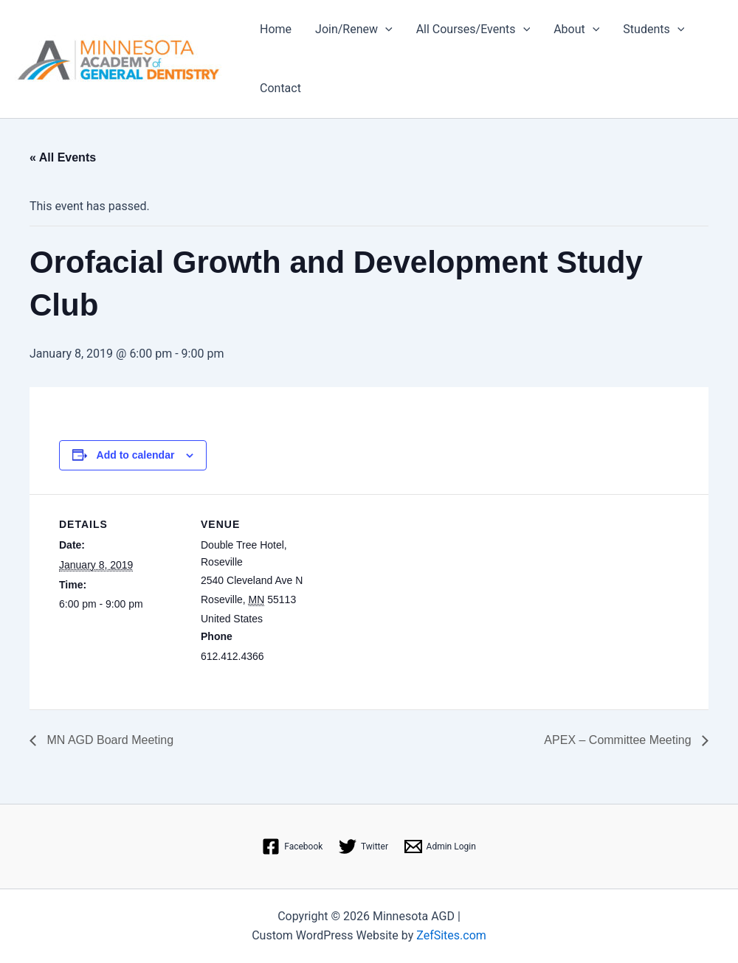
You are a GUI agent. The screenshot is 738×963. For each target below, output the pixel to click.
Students (653, 29)
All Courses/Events (473, 29)
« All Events (63, 157)
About (576, 29)
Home (276, 29)
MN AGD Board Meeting (108, 740)
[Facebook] (292, 846)
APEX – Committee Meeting (619, 740)
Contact (280, 88)
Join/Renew (354, 29)
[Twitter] (363, 846)
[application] (385, 29)
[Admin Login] (440, 846)
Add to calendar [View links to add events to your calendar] (136, 455)
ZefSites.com (451, 935)
